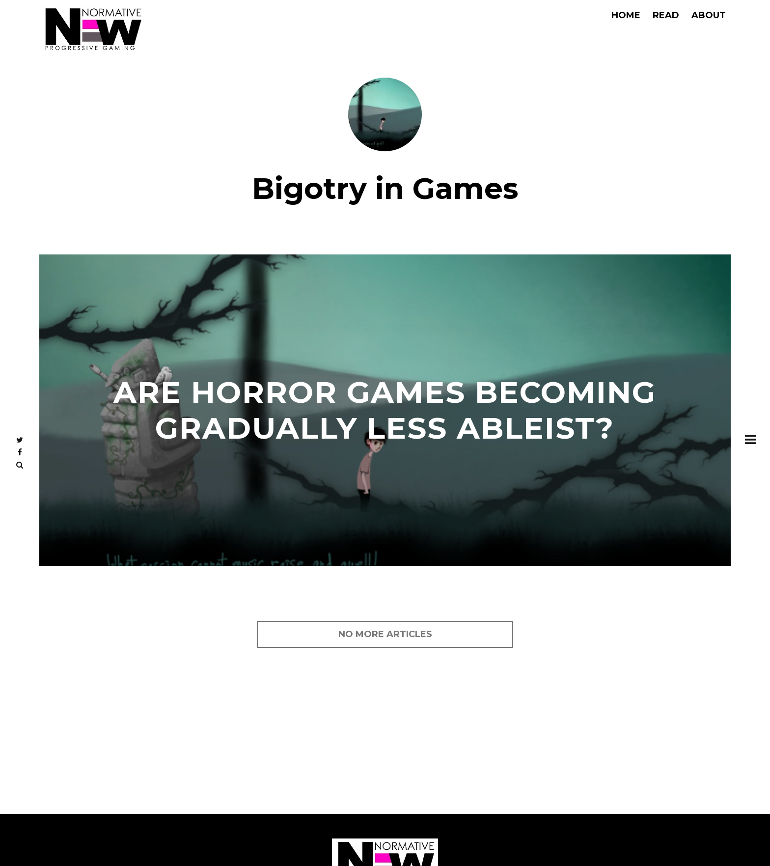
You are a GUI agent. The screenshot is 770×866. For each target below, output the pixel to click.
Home (625, 15)
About (708, 15)
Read (666, 15)
